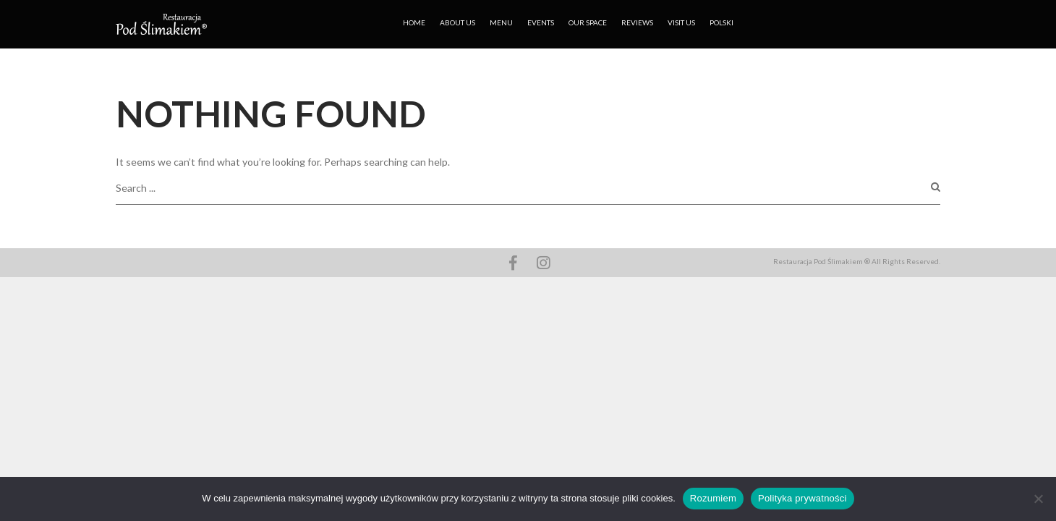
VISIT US (681, 22)
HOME (414, 22)
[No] (1038, 498)
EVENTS (540, 22)
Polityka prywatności (802, 498)
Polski (721, 22)
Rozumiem (713, 498)
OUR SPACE (588, 22)
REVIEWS (637, 22)
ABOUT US (457, 22)
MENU (501, 22)
